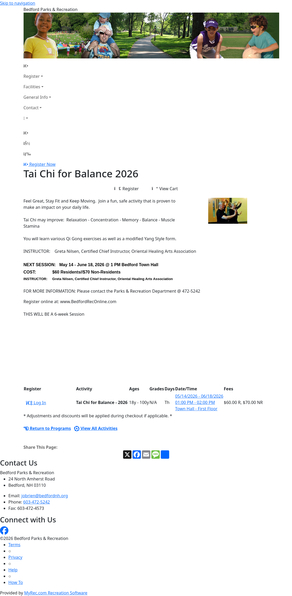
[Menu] (27, 154)
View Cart (165, 189)
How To (15, 582)
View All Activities (96, 428)
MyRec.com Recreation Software (55, 593)
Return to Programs (47, 428)
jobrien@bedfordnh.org (44, 496)
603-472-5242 (36, 502)
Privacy (15, 557)
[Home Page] (37, 66)
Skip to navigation (17, 3)
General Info (36, 97)
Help (13, 570)
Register (32, 76)
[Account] (37, 118)
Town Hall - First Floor (196, 409)
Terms (14, 545)
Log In (36, 403)
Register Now (42, 164)
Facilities (32, 87)
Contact (31, 108)
